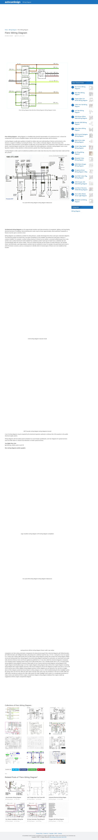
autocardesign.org (53, 837)
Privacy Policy (39, 833)
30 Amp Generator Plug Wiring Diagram (37, 819)
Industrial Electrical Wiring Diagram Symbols (60, 797)
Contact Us (45, 833)
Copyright (51, 833)
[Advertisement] (49, 17)
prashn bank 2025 (62, 837)
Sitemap (60, 833)
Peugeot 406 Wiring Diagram (56, 819)
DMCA (55, 833)
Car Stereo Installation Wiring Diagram (16, 819)
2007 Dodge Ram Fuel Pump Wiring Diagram (39, 797)
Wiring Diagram (27, 2)
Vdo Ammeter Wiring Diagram (13, 797)
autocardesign (13, 1)
